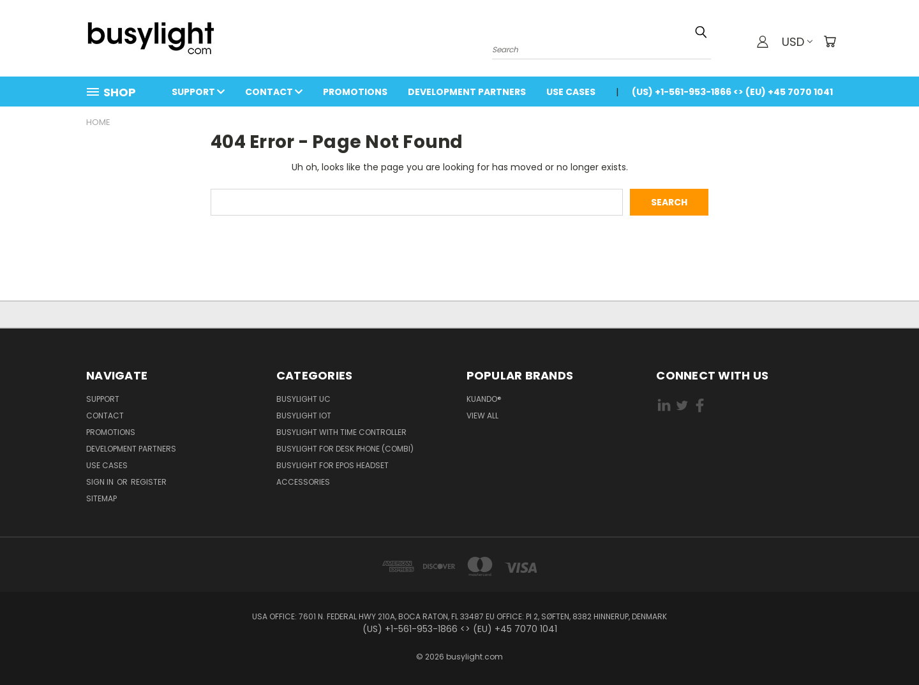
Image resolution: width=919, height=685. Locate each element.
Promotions (355, 91)
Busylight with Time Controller (341, 432)
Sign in (101, 481)
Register (149, 481)
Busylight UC (303, 399)
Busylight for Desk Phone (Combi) (345, 448)
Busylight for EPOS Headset (332, 465)
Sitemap (101, 498)
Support (198, 91)
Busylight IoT (303, 415)
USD (797, 42)
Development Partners (467, 91)
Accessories (303, 481)
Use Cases (570, 91)
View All (482, 415)
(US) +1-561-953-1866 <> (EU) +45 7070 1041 (732, 91)
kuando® (484, 399)
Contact (274, 91)
